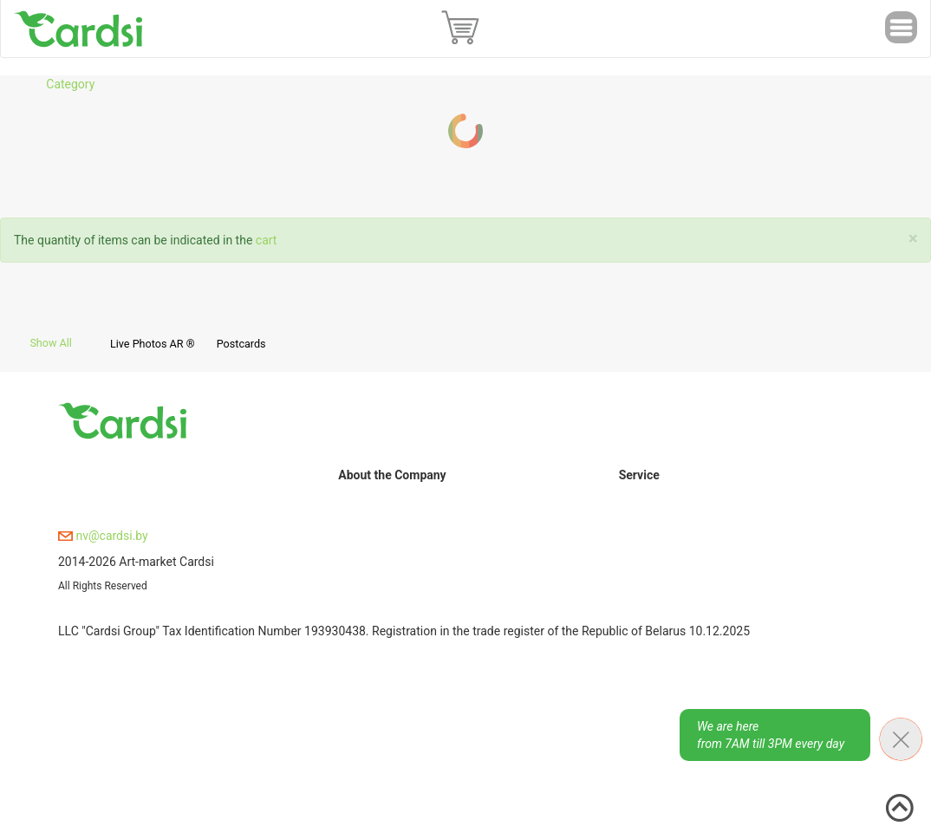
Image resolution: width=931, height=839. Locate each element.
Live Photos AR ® (152, 343)
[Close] (913, 239)
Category (70, 84)
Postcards (241, 343)
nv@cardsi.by (103, 536)
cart (266, 240)
